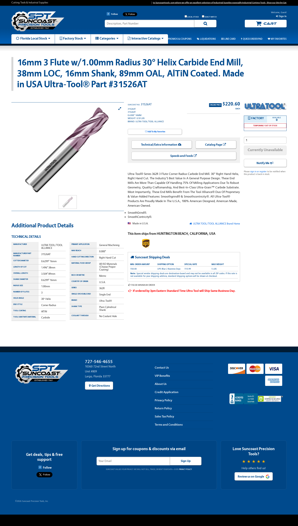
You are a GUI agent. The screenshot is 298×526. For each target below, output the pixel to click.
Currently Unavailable (265, 150)
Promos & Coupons (180, 39)
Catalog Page (213, 144)
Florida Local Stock (33, 38)
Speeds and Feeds (181, 156)
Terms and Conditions (169, 424)
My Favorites (279, 39)
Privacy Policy (163, 400)
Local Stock (192, 16)
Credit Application (166, 392)
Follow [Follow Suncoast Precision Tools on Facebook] (45, 467)
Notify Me (263, 163)
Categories (107, 38)
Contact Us (162, 367)
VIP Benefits (162, 376)
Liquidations (208, 39)
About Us (160, 384)
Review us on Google (251, 476)
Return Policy (163, 408)
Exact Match (209, 16)
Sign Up (186, 461)
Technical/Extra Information (159, 144)
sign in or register (258, 171)
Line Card (230, 39)
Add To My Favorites (156, 131)
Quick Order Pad (252, 39)
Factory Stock (73, 38)
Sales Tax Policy (164, 416)
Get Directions (100, 385)
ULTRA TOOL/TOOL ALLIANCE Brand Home (216, 223)
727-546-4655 (99, 361)
